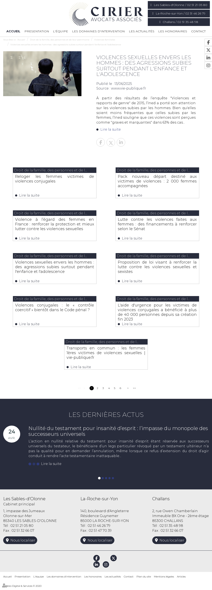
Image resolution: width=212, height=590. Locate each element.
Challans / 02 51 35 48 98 (180, 22)
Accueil (13, 31)
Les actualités (141, 31)
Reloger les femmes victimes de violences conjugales (54, 179)
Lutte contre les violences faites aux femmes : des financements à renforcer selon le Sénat (157, 225)
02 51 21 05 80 (21, 528)
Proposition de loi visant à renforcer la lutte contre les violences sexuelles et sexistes (157, 268)
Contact (198, 31)
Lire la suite (110, 129)
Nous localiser (22, 543)
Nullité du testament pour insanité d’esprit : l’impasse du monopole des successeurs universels (118, 433)
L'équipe (60, 31)
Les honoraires (172, 31)
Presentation (36, 31)
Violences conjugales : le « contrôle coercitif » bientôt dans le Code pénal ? (54, 311)
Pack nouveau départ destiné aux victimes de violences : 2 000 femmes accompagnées (157, 181)
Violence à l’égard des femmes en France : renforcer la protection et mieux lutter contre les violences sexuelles (54, 227)
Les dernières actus (106, 417)
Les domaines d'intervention (98, 31)
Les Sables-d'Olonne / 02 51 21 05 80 (180, 5)
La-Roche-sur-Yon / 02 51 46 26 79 (180, 13)
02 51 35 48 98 (171, 528)
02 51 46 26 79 (99, 528)
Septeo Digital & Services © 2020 (22, 588)
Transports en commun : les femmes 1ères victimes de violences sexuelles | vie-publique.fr (106, 355)
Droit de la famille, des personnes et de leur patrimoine (59, 39)
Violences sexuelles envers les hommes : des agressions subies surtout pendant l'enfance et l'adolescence (65, 44)
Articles (181, 578)
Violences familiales (104, 39)
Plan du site (144, 578)
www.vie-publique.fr (128, 88)
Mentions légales (164, 578)
